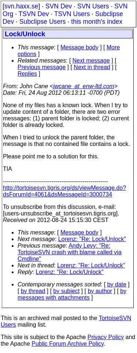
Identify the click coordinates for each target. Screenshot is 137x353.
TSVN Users (72, 14)
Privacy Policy (105, 337)
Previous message (42, 67)
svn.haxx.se (21, 6)
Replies (27, 74)
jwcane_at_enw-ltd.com (83, 86)
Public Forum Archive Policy (68, 344)
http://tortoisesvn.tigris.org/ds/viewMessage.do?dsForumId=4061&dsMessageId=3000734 (64, 191)
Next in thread (92, 67)
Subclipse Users (42, 21)
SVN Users (93, 6)
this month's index (96, 21)
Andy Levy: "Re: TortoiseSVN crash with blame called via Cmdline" (70, 252)
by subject (66, 291)
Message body (79, 47)
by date (116, 284)
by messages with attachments (72, 294)
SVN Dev (58, 6)
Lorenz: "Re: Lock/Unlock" (92, 239)
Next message (91, 60)
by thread (33, 291)
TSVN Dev (34, 14)
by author (100, 291)
